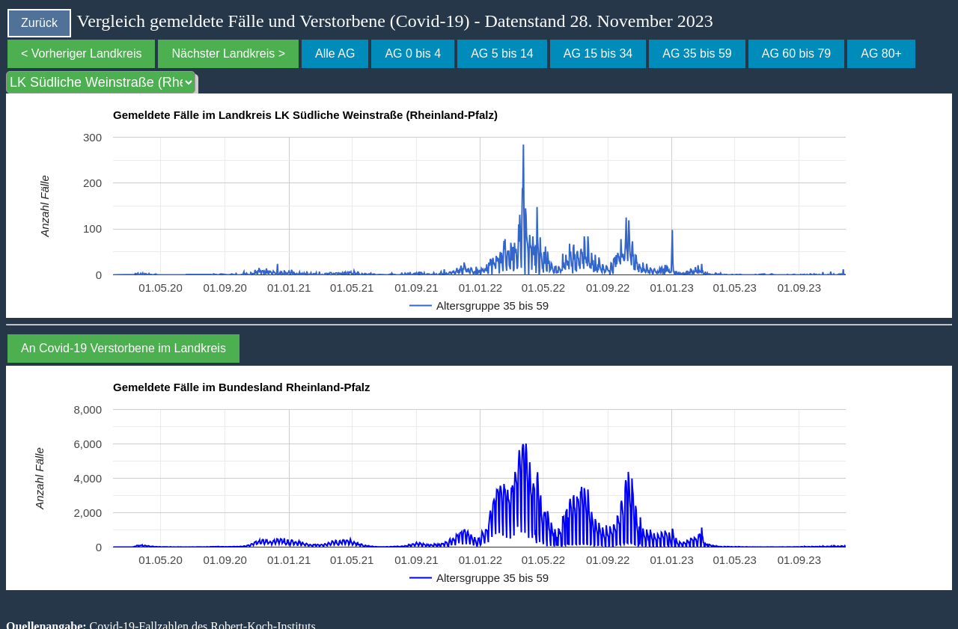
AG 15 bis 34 (598, 53)
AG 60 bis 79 (797, 53)
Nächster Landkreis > (228, 53)
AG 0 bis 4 (413, 53)
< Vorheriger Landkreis (81, 53)
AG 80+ (881, 53)
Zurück (39, 22)
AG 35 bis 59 (697, 53)
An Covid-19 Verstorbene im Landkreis (123, 348)
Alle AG (335, 53)
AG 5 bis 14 (502, 53)
